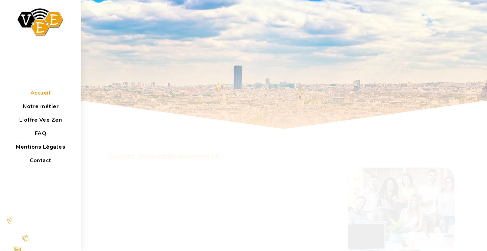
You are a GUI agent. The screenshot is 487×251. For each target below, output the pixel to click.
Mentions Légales (40, 147)
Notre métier (41, 106)
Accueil (40, 93)
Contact (40, 160)
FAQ (41, 133)
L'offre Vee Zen (40, 120)
